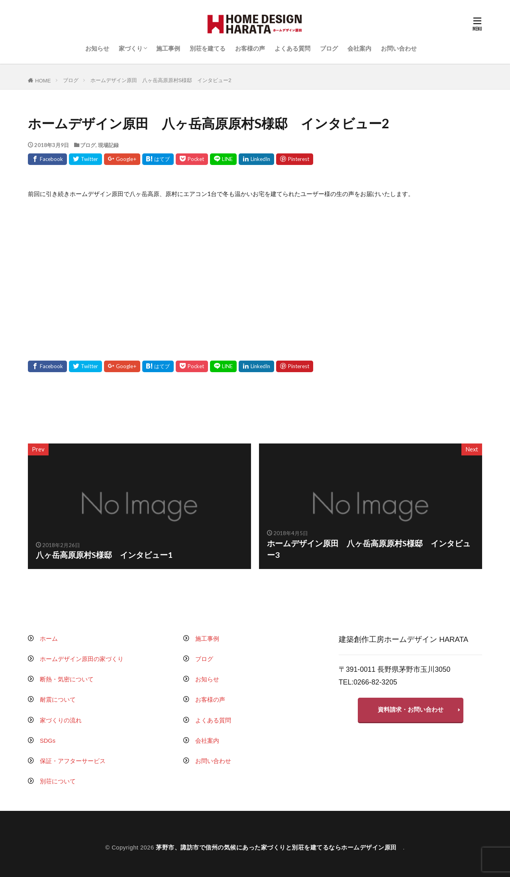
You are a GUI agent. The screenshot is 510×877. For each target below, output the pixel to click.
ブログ (329, 48)
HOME (43, 81)
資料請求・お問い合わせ (410, 709)
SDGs (47, 741)
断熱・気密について (67, 679)
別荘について (58, 781)
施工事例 (168, 48)
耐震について (58, 699)
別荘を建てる (208, 48)
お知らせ (97, 48)
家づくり (131, 48)
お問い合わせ (399, 48)
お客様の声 (250, 48)
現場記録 (108, 145)
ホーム (49, 639)
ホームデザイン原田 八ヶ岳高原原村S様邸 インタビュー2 (160, 80)
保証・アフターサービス (73, 761)
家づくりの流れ (61, 720)
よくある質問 (292, 48)
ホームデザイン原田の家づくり (82, 659)
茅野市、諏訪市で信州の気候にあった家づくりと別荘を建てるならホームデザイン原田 (279, 847)
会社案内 (359, 48)
